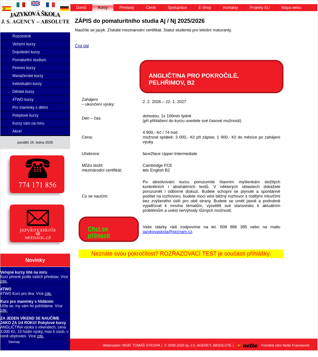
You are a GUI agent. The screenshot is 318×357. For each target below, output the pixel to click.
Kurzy (103, 7)
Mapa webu (291, 7)
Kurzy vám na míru (28, 123)
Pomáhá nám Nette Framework (272, 345)
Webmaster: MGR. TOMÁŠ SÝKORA (131, 345)
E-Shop (204, 7)
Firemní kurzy (24, 68)
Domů (81, 7)
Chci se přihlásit (99, 232)
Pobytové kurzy (25, 115)
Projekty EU (259, 7)
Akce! (17, 131)
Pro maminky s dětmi (30, 107)
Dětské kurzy (23, 91)
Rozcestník (21, 36)
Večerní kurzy (24, 44)
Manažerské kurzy (27, 76)
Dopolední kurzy (26, 52)
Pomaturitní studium (29, 60)
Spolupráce (177, 7)
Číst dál (82, 45)
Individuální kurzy (27, 83)
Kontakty (230, 7)
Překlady (127, 7)
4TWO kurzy (23, 99)
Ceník (151, 7)
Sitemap (14, 342)
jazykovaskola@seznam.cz (167, 231)
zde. (4, 281)
